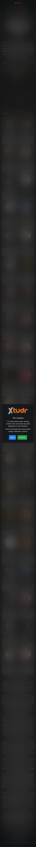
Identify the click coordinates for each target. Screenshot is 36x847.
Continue (22, 437)
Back (12, 437)
